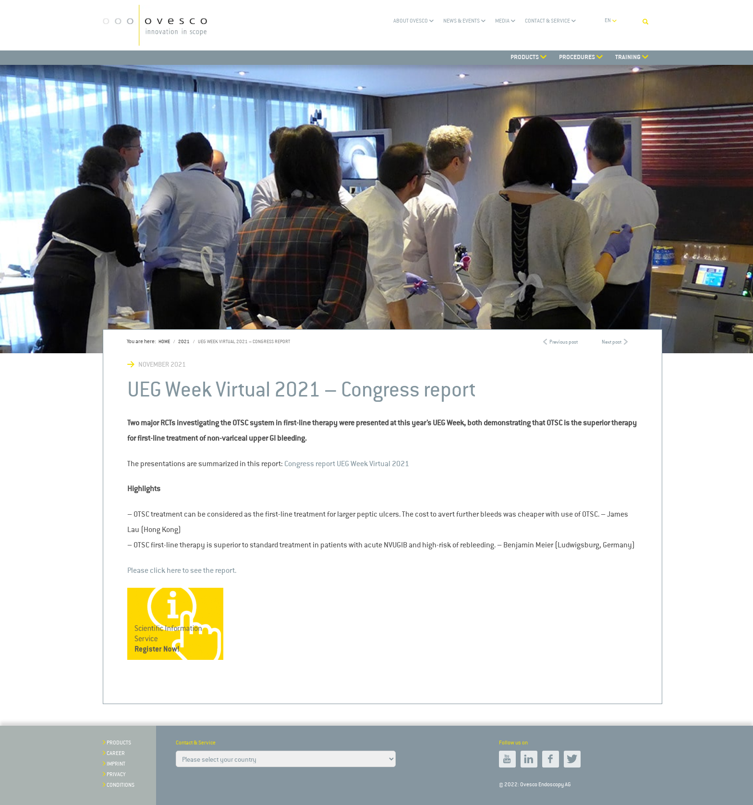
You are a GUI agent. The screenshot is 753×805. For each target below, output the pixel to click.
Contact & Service (547, 21)
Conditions (120, 785)
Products (119, 742)
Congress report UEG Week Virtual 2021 (346, 463)
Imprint (116, 764)
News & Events (461, 21)
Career (116, 753)
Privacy (116, 774)
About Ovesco (410, 21)
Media (502, 21)
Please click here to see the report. (181, 570)
